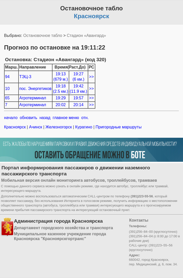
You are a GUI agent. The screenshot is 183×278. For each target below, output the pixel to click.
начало (10, 117)
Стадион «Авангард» (86, 35)
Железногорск (58, 127)
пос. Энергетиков (35, 88)
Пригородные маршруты (118, 127)
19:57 (78, 98)
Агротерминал (32, 98)
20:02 (61, 105)
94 (7, 77)
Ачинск (35, 127)
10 (7, 88)
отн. (85, 117)
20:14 (78, 105)
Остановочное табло (42, 35)
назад (45, 117)
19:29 (61, 98)
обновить (28, 117)
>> (91, 77)
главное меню (66, 117)
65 (7, 98)
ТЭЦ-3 (25, 77)
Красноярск (15, 127)
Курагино (83, 127)
